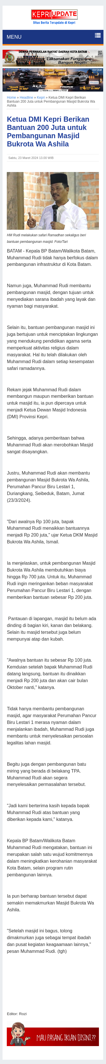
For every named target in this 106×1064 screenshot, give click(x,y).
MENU (14, 37)
